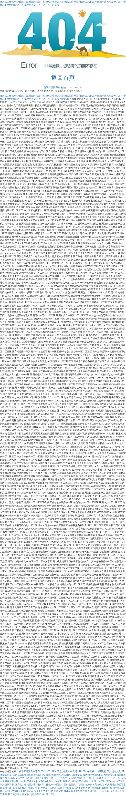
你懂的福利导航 (46, 781)
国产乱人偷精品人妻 (25, 784)
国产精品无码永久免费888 (36, 791)
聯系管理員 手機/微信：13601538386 (63, 87)
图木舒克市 (57, 791)
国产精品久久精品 (47, 787)
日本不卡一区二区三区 (108, 778)
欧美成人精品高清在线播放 (77, 781)
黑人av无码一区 (73, 771)
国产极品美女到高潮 (74, 784)
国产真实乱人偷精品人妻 (20, 794)
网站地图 (64, 99)
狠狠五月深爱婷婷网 (29, 771)
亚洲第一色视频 (91, 774)
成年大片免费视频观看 (75, 791)
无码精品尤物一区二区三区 (82, 778)
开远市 (49, 774)
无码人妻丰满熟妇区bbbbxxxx (96, 787)
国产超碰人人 (114, 771)
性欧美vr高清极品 (95, 784)
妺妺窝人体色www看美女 (50, 784)
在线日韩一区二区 (44, 794)
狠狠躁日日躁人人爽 (98, 791)
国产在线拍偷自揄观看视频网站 (29, 774)
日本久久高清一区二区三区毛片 (51, 778)
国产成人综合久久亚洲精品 (68, 774)
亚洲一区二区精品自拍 (103, 781)
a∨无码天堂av (107, 774)
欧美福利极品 (20, 787)
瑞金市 (58, 781)
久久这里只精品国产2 (69, 787)
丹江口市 (32, 787)
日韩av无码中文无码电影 (21, 778)
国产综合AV (30, 781)
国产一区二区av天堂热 (52, 771)
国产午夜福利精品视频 (94, 771)
